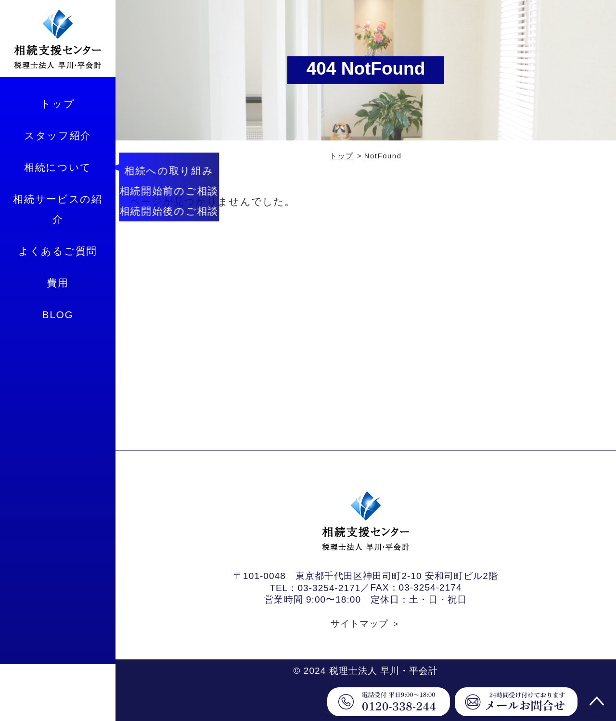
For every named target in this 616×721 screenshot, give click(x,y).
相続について (57, 167)
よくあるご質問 (57, 251)
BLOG (57, 314)
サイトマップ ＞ (366, 623)
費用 (57, 282)
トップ (57, 103)
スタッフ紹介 (57, 135)
